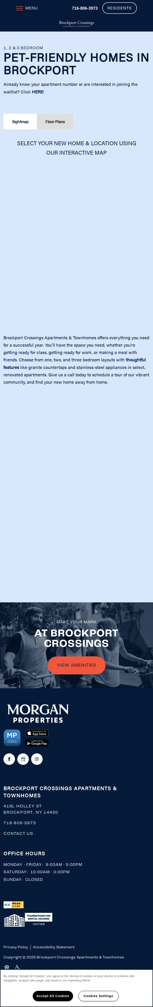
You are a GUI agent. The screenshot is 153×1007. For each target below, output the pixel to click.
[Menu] (27, 8)
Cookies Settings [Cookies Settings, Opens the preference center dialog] (98, 996)
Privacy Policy (15, 947)
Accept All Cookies (52, 996)
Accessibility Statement (54, 947)
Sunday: (13, 880)
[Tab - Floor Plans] (55, 121)
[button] (119, 8)
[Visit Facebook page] (9, 759)
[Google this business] (23, 759)
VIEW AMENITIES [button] (76, 665)
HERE (37, 92)
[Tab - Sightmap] (20, 121)
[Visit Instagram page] (37, 759)
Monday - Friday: (23, 865)
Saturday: (15, 872)
